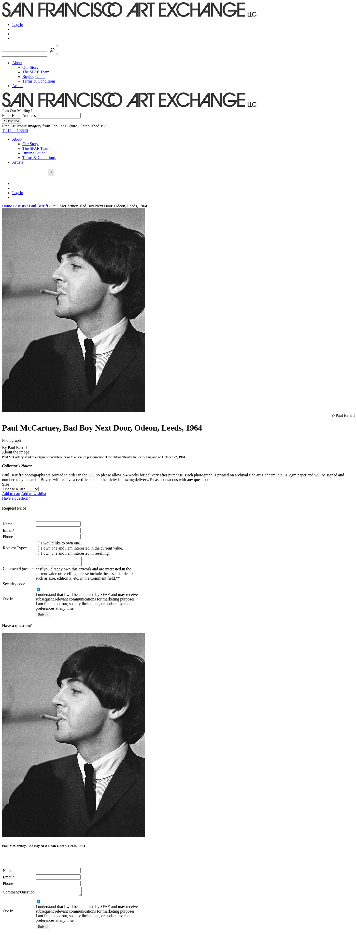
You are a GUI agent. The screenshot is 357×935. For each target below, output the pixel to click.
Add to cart (11, 493)
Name (7, 524)
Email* (9, 530)
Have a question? (16, 498)
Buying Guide (33, 76)
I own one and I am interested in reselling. (75, 553)
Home (7, 206)
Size (5, 484)
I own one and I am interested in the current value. (82, 548)
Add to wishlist (33, 493)
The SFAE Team (35, 72)
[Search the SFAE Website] (24, 54)
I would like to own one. (61, 543)
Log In (17, 24)
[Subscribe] (11, 121)
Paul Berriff (38, 206)
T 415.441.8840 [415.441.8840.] (15, 130)
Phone (8, 537)
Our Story (30, 67)
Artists (17, 86)
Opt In (8, 600)
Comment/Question (19, 569)
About (17, 63)
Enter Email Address (19, 115)
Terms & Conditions (38, 81)
